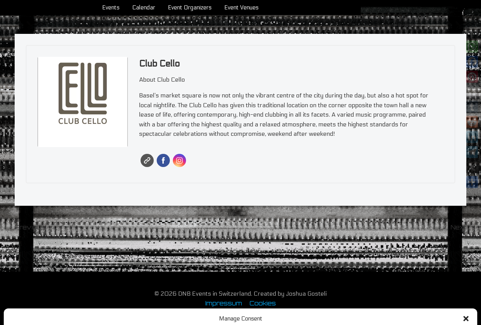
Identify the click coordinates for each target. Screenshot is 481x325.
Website (147, 160)
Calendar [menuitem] (203, 7)
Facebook (163, 160)
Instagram (179, 160)
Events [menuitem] (171, 7)
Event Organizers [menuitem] (250, 7)
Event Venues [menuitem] (301, 7)
